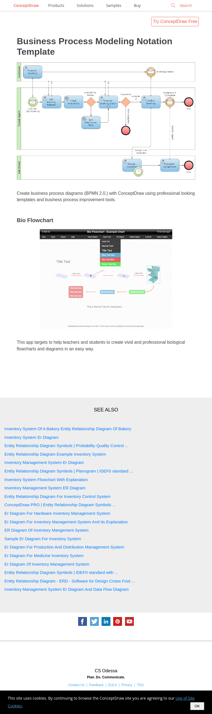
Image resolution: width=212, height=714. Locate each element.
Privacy (126, 685)
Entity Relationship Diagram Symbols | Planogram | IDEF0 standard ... (68, 471)
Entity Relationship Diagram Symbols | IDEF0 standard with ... (61, 572)
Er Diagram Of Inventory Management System (46, 564)
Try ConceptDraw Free (175, 21)
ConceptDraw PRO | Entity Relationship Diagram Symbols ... (60, 504)
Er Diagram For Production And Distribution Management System (64, 547)
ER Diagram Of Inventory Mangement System (46, 530)
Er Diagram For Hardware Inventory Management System (57, 513)
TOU (140, 685)
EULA (112, 685)
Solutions (85, 5)
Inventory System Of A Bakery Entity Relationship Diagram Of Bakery (67, 428)
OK (197, 706)
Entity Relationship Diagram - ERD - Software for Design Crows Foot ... (69, 581)
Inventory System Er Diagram (31, 437)
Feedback (96, 685)
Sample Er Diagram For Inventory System (42, 538)
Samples (113, 5)
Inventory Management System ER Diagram (44, 487)
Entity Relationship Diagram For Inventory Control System (57, 496)
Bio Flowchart (35, 220)
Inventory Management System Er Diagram (44, 462)
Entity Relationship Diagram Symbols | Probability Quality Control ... (66, 445)
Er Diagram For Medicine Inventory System (44, 555)
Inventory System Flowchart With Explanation (46, 479)
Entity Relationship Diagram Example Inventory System (55, 454)
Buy (137, 5)
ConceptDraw (26, 5)
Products (56, 5)
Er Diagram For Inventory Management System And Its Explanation (66, 521)
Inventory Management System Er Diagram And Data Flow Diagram (66, 589)
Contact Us (76, 685)
